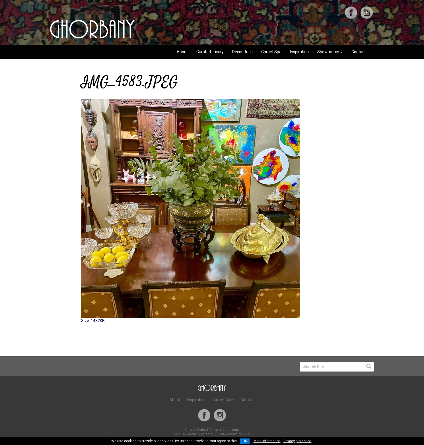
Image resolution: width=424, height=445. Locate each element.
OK (244, 441)
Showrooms (330, 52)
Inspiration (299, 52)
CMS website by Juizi (234, 434)
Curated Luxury (210, 52)
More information (267, 441)
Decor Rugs (242, 52)
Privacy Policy (195, 430)
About (182, 52)
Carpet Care (223, 399)
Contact (358, 52)
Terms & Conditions (224, 430)
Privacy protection (297, 441)
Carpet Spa (271, 52)
